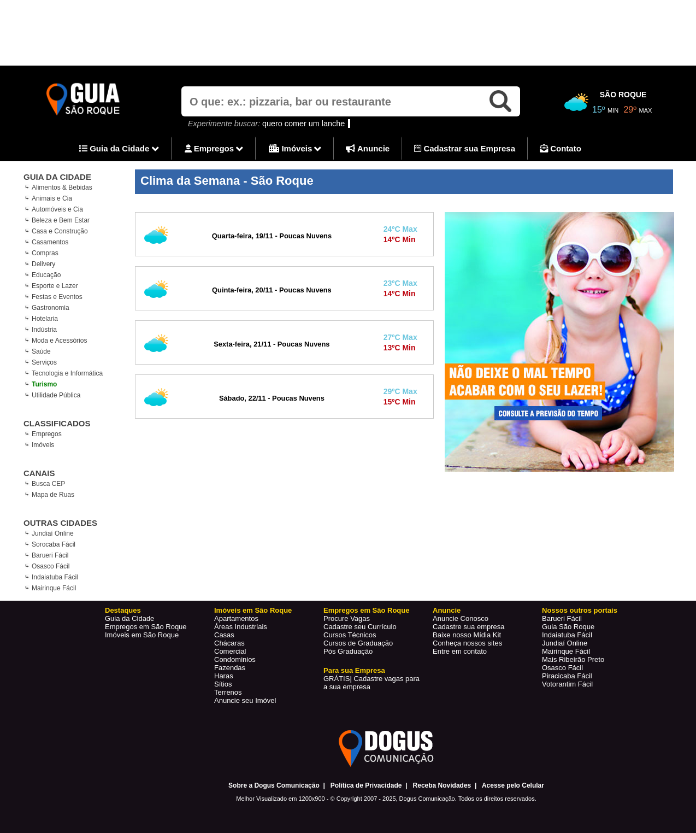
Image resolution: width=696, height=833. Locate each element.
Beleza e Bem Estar (61, 220)
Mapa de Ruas (53, 494)
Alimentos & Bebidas (62, 187)
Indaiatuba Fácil (55, 577)
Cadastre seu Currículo (360, 627)
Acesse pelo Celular (513, 785)
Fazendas (229, 668)
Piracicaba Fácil (567, 676)
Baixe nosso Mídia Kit (467, 635)
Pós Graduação (348, 651)
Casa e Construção (60, 231)
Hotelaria (45, 318)
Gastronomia (50, 308)
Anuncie (368, 148)
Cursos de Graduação (358, 643)
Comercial (230, 651)
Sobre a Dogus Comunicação (274, 785)
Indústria (44, 329)
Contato (560, 148)
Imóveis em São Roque (142, 635)
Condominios (235, 659)
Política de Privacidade (366, 785)
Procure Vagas (346, 618)
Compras (45, 253)
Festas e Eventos (57, 297)
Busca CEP (48, 484)
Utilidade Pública (56, 395)
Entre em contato (460, 651)
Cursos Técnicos (349, 635)
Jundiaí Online (53, 533)
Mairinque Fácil (54, 588)
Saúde (41, 351)
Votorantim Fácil (567, 684)
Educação (46, 275)
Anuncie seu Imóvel (245, 700)
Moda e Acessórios (59, 340)
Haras (223, 676)
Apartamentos (236, 618)
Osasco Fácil (50, 566)
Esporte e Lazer (55, 286)
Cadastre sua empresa (469, 627)
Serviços (44, 362)
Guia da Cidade (119, 149)
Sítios (223, 684)
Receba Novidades (442, 785)
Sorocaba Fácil (53, 544)
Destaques (123, 610)
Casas (224, 635)
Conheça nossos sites (467, 643)
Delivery (43, 264)
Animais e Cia (52, 198)
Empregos (214, 149)
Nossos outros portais (579, 610)
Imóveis (295, 149)
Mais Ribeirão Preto (573, 659)
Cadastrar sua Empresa (464, 148)
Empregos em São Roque (146, 627)
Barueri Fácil (50, 555)
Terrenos (228, 692)
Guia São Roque (568, 627)
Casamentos (50, 242)
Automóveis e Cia (57, 209)
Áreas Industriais (240, 627)
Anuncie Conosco (460, 618)
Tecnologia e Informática (67, 373)
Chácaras (229, 643)
